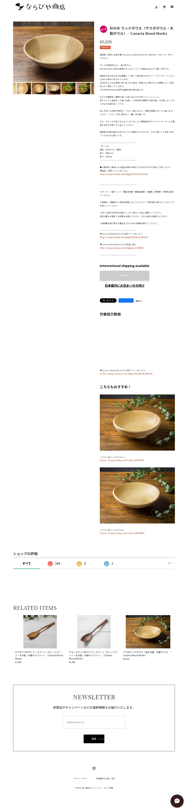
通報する (139, 301)
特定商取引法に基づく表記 (105, 778)
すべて (26, 563)
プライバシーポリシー (81, 778)
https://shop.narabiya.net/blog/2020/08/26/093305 (124, 237)
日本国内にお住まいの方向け (125, 285)
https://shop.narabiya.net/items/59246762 (122, 460)
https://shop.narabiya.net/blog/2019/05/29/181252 (124, 174)
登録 (94, 738)
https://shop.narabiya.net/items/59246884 (122, 533)
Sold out (124, 275)
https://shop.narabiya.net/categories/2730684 (121, 248)
